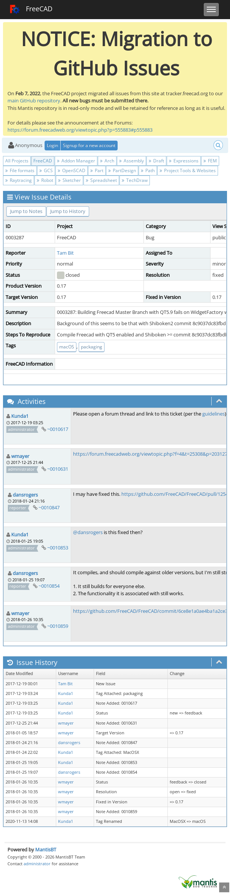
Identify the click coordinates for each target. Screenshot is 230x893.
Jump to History (67, 211)
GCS (46, 170)
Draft (156, 161)
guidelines (213, 413)
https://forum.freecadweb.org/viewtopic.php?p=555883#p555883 (79, 129)
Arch (107, 161)
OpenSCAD (71, 170)
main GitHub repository (33, 100)
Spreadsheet (101, 180)
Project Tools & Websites (188, 170)
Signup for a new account (89, 145)
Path (148, 170)
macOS (66, 347)
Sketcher (69, 180)
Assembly (131, 161)
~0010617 (57, 429)
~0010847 (49, 507)
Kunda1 (19, 416)
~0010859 (57, 626)
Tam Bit (65, 252)
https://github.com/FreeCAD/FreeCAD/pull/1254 (174, 494)
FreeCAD (30, 9)
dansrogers (25, 494)
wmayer (20, 456)
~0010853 (57, 547)
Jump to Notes (26, 211)
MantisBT (45, 849)
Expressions (184, 161)
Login (52, 145)
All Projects (16, 161)
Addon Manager (76, 161)
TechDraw (135, 180)
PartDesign (122, 170)
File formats (19, 170)
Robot (45, 180)
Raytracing (18, 180)
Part (96, 170)
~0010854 (49, 585)
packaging (91, 347)
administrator (37, 863)
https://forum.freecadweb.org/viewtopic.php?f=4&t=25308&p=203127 (150, 453)
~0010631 (57, 468)
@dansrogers (88, 532)
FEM (210, 161)
